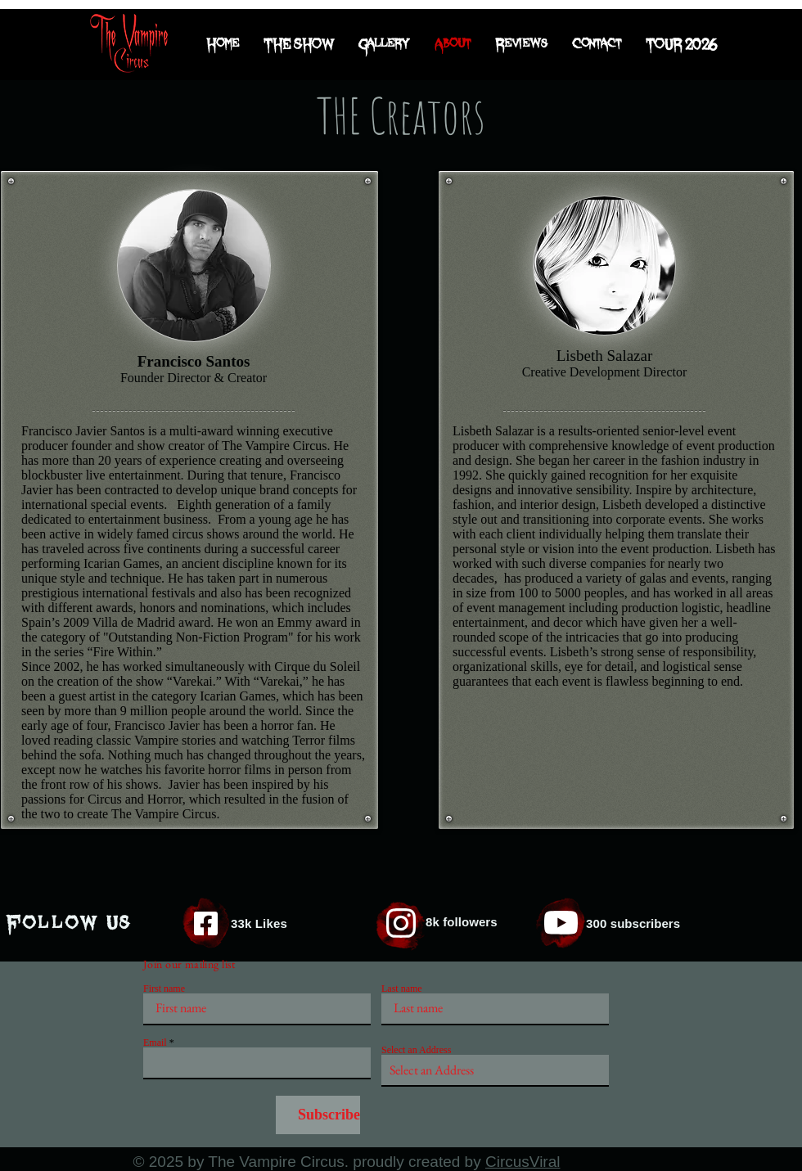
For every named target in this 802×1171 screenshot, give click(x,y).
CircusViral (523, 1161)
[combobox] (495, 1071)
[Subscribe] (318, 1115)
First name (164, 988)
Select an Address (416, 1050)
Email (155, 1042)
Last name (401, 988)
